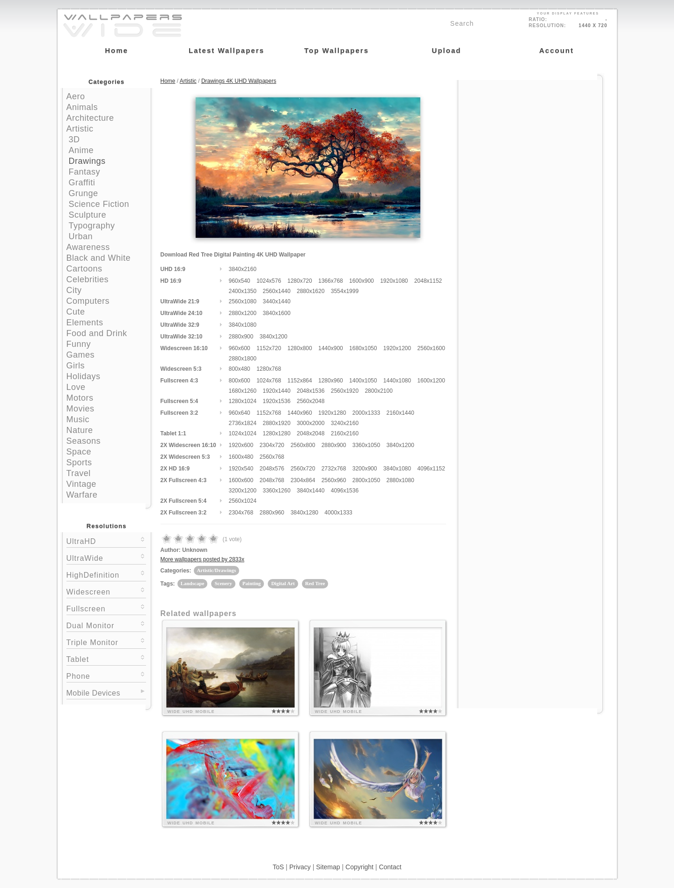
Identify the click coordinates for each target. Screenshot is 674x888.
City (74, 290)
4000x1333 (338, 512)
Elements (84, 322)
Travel (78, 473)
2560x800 (303, 445)
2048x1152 (428, 281)
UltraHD (106, 540)
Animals (82, 107)
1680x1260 (242, 391)
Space (79, 451)
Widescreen (106, 591)
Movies (80, 408)
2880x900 (241, 336)
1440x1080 (397, 380)
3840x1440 (310, 490)
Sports (79, 462)
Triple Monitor (106, 641)
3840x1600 (276, 313)
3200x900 (364, 468)
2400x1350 (242, 291)
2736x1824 (242, 423)
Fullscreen (106, 608)
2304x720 (272, 445)
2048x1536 (310, 391)
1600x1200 (431, 380)
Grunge (83, 193)
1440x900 (330, 348)
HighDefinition (106, 574)
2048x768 (272, 480)
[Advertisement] (530, 139)
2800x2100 (378, 391)
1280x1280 (276, 433)
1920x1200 (397, 348)
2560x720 (303, 468)
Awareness (88, 247)
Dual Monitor (106, 625)
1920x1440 (276, 391)
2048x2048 (310, 433)
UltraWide (106, 557)
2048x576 (272, 468)
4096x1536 (345, 490)
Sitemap (328, 867)
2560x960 (334, 480)
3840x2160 (242, 269)
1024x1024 (242, 433)
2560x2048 (310, 401)
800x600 (239, 380)
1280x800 (299, 348)
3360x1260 (276, 490)
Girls (75, 365)
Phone (106, 675)
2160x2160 (345, 433)
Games (80, 355)
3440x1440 (276, 301)
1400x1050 (363, 380)
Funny (78, 344)
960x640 (239, 413)
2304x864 (303, 480)
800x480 (239, 369)
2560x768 (272, 457)
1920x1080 (394, 281)
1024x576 (268, 281)
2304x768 (241, 512)
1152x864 (299, 380)
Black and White (98, 258)
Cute (75, 311)
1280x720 (299, 281)
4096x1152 (431, 468)
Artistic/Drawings (216, 570)
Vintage (81, 484)
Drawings (87, 161)
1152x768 (268, 413)
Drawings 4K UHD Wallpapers (238, 81)
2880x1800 (242, 358)
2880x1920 (276, 423)
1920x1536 (276, 401)
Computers (88, 301)
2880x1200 (242, 313)
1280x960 (330, 380)
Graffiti (82, 182)
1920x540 (241, 468)
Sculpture (88, 215)
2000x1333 (366, 413)
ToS (278, 867)
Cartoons (84, 268)
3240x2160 (345, 423)
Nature (79, 430)
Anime (81, 150)
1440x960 (299, 413)
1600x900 (361, 281)
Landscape (193, 583)
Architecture (90, 118)
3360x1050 (366, 445)
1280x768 (268, 369)
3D (74, 139)
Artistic (80, 128)
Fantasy (85, 171)
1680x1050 (363, 348)
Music (78, 419)
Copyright (359, 867)
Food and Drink (96, 333)
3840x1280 (304, 512)
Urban (81, 236)
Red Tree (315, 583)
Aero (75, 96)
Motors (80, 398)
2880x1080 (400, 480)
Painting (251, 583)
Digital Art (282, 583)
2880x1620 (310, 291)
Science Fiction (99, 204)
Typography (92, 225)
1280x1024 (242, 401)
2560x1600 (431, 348)
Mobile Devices (93, 693)
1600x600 (241, 480)
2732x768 (334, 468)
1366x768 (330, 281)
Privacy (300, 867)
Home (168, 81)
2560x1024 (242, 501)
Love (76, 387)
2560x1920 (345, 391)
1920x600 (241, 445)
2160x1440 (400, 413)
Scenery (223, 583)
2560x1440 (276, 291)
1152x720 (268, 348)
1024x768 (268, 380)
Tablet (106, 658)
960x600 (239, 348)
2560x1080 (242, 301)
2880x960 (272, 512)
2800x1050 (366, 480)
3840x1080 (242, 325)
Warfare (82, 494)
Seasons (83, 441)
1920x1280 (332, 413)
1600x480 (241, 457)
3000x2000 (310, 423)
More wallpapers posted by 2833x (202, 559)
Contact (390, 867)
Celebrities (87, 279)
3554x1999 (345, 291)
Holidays (83, 376)
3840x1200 (273, 336)
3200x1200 (242, 490)
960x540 (239, 281)
